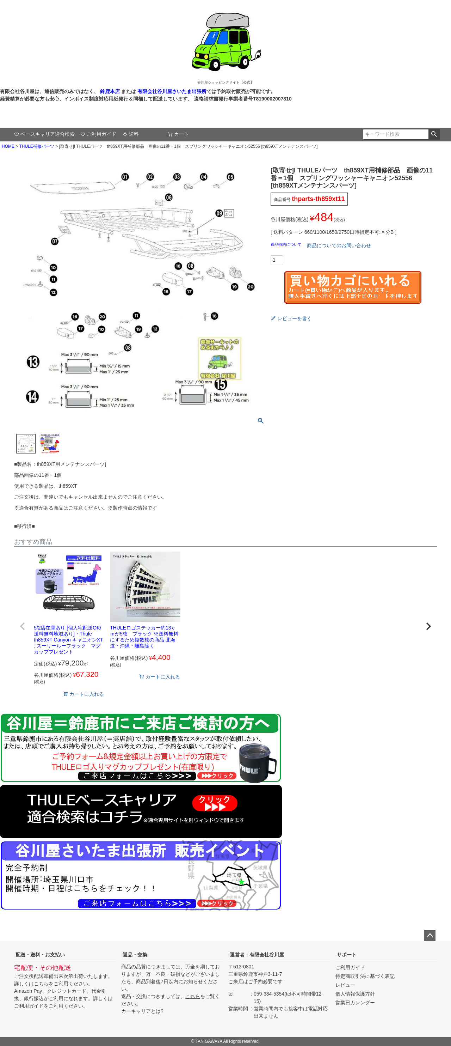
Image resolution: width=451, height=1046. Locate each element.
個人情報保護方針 (355, 994)
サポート (347, 954)
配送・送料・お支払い (40, 954)
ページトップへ (429, 935)
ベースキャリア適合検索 (44, 134)
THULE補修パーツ (36, 146)
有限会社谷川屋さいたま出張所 (171, 91)
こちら (41, 983)
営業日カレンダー (355, 1002)
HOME (8, 146)
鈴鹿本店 (110, 91)
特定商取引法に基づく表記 (365, 976)
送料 (131, 134)
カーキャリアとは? (142, 1011)
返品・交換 (135, 954)
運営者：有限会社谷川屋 (257, 954)
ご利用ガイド (98, 134)
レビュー (345, 985)
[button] (22, 626)
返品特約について (287, 244)
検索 (433, 134)
